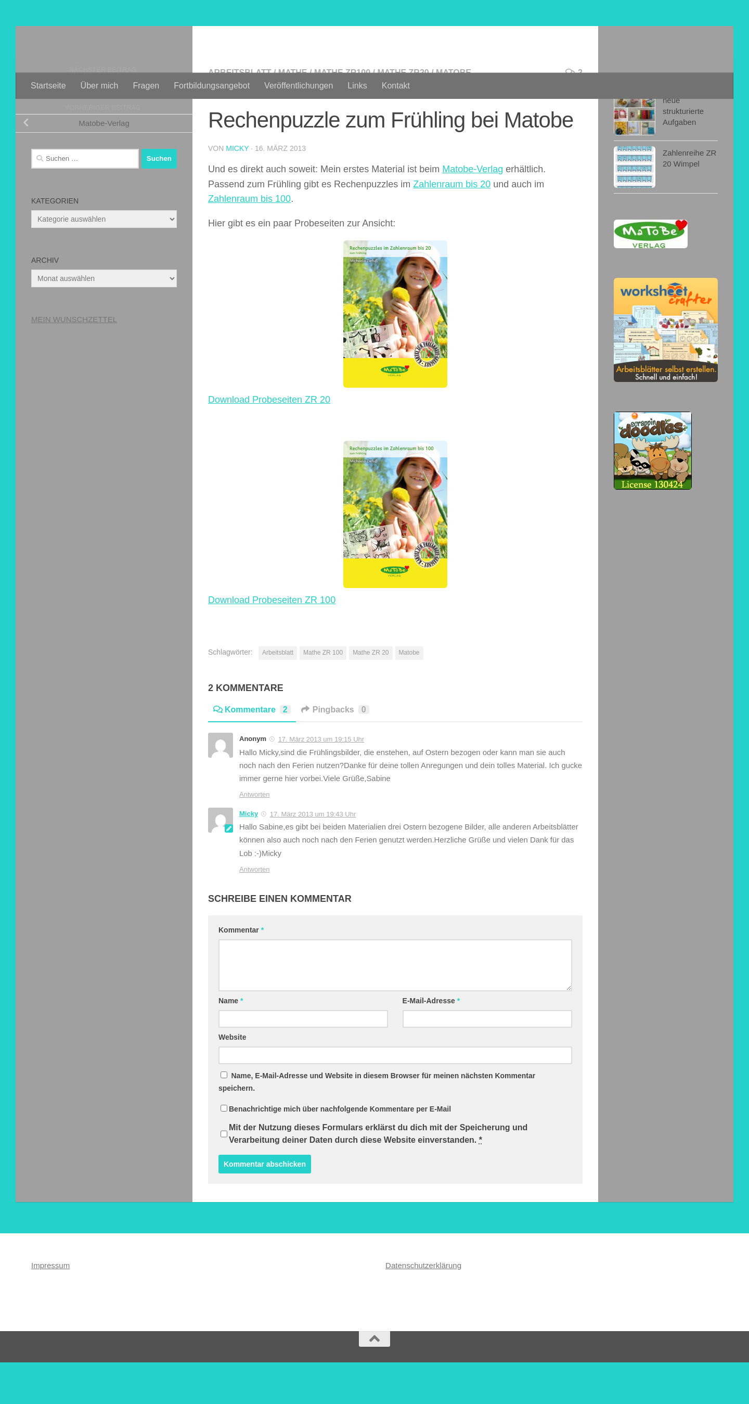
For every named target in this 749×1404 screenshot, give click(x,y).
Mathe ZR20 (403, 114)
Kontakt (396, 85)
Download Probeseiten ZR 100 (271, 641)
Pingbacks (335, 751)
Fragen (146, 85)
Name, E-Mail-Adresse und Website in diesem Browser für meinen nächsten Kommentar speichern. (376, 1123)
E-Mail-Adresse (431, 1042)
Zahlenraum (234, 240)
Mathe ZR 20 (371, 694)
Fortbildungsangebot (212, 85)
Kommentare (252, 751)
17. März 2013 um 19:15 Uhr (321, 781)
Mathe (292, 114)
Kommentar (241, 971)
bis (268, 240)
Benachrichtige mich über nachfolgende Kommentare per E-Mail (336, 1150)
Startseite (48, 85)
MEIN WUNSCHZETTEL (74, 360)
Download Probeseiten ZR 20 (269, 441)
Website (232, 1079)
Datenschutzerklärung (423, 1307)
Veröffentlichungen (298, 85)
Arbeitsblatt (239, 114)
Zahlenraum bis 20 (451, 226)
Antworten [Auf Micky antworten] (254, 911)
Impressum (50, 1307)
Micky (237, 190)
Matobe (453, 114)
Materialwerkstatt (118, 36)
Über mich (100, 85)
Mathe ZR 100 (323, 694)
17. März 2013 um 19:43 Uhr (313, 856)
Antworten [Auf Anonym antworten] (254, 836)
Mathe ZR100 (342, 114)
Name (230, 1042)
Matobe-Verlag (472, 211)
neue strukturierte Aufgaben (683, 152)
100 (283, 240)
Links (357, 85)
